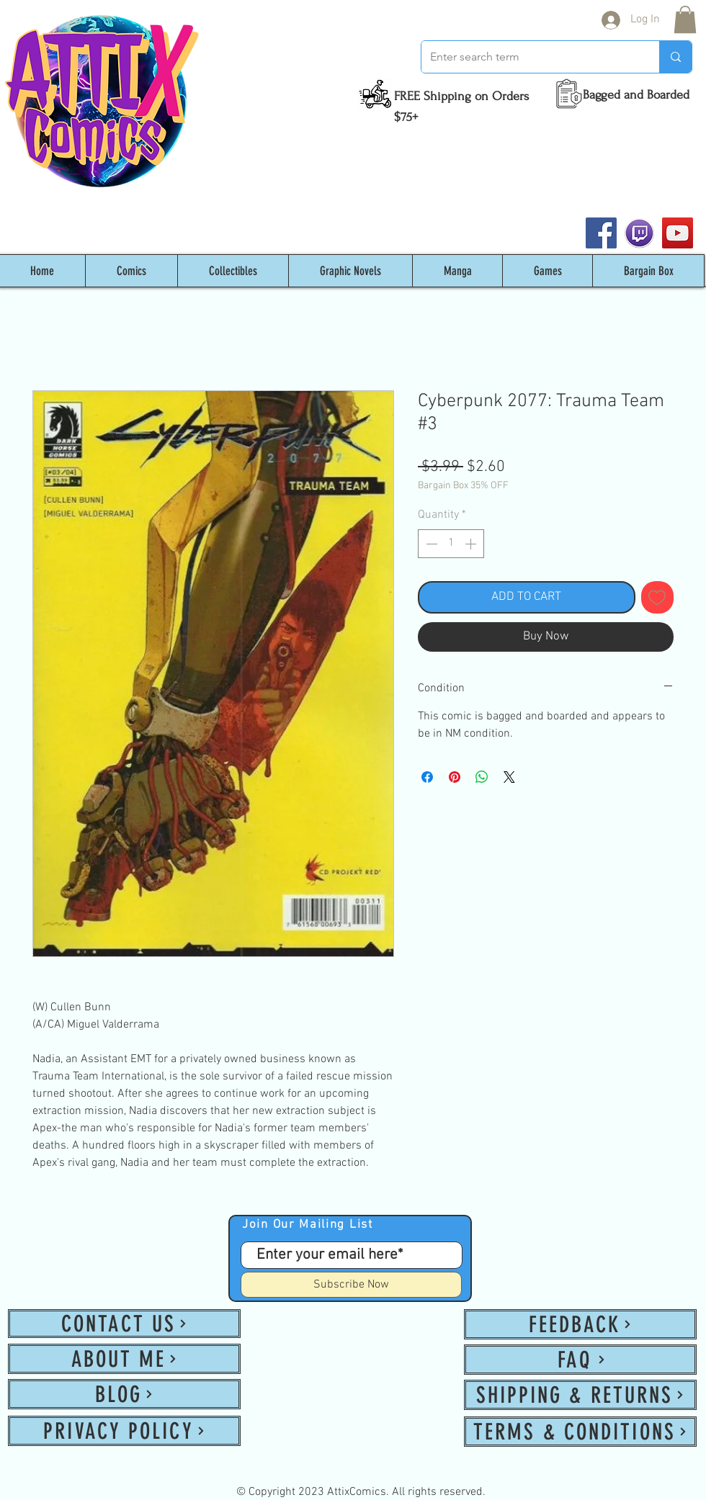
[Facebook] (601, 232)
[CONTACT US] (124, 1323)
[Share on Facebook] (427, 777)
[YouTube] (677, 232)
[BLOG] (124, 1394)
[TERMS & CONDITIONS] (580, 1431)
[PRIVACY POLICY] (124, 1431)
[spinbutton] (451, 543)
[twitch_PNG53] (639, 232)
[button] (685, 19)
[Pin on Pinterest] (454, 777)
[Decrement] (430, 543)
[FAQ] (580, 1359)
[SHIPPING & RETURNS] (580, 1395)
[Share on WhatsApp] (482, 777)
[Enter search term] (529, 57)
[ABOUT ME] (124, 1359)
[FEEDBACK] (580, 1324)
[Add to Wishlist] (657, 597)
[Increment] (472, 543)
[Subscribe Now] (351, 1285)
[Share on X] (509, 777)
